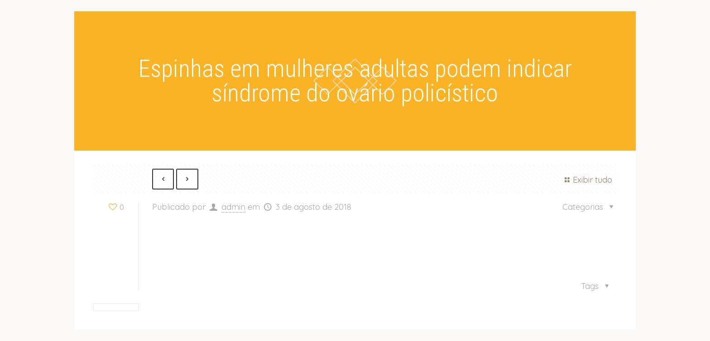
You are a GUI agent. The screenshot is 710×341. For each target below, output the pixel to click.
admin (233, 207)
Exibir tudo (586, 180)
